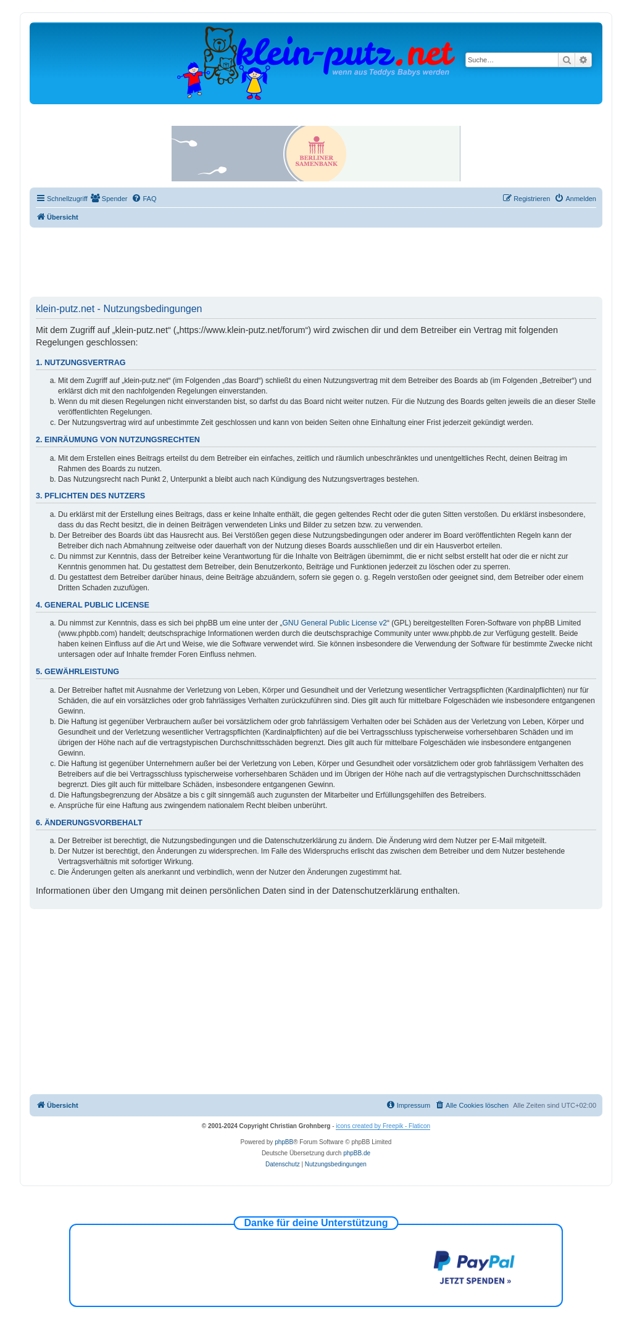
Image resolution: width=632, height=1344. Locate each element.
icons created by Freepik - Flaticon (383, 1126)
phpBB (284, 1142)
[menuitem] (109, 198)
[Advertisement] (316, 261)
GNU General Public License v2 (335, 623)
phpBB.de (356, 1153)
